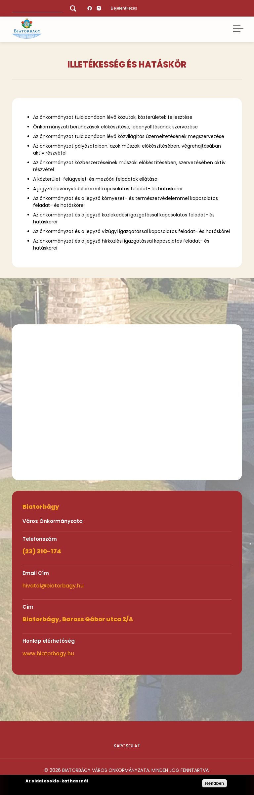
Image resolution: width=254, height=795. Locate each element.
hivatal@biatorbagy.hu (53, 585)
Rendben (214, 783)
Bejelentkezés (124, 8)
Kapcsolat (127, 745)
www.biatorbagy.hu (48, 653)
